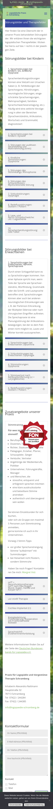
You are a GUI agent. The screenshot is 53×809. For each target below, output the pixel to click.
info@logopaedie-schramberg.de (22, 707)
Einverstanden (15, 805)
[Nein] (49, 800)
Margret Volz (29, 572)
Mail (9, 788)
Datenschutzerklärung (34, 805)
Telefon (10, 784)
